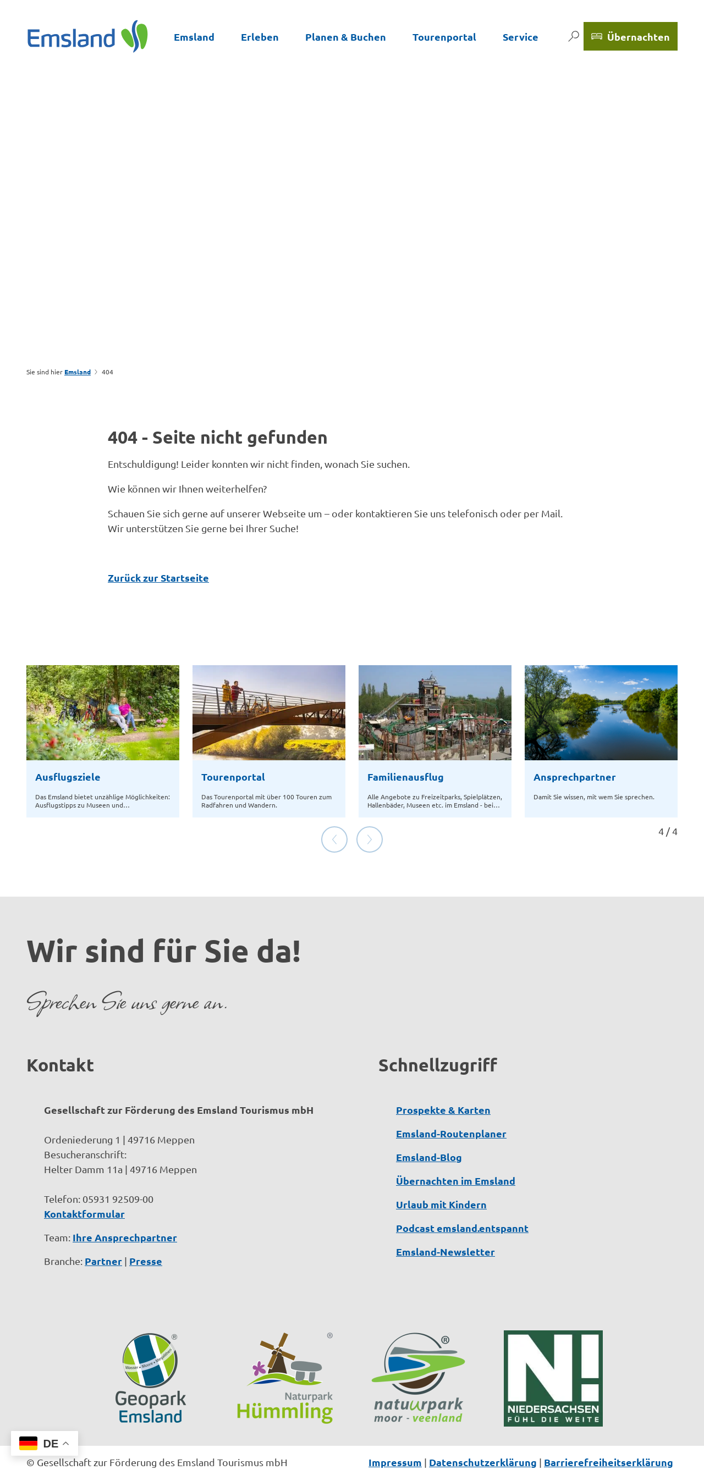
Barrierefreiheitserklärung (608, 1427)
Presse (145, 1225)
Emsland (194, 36)
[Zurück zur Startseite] (87, 36)
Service (520, 36)
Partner (103, 1225)
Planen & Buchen (345, 36)
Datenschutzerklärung (483, 1427)
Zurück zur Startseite (158, 577)
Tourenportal (444, 36)
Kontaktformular (84, 1178)
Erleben (260, 36)
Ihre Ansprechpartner (125, 1202)
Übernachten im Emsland (455, 1145)
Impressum (395, 1427)
